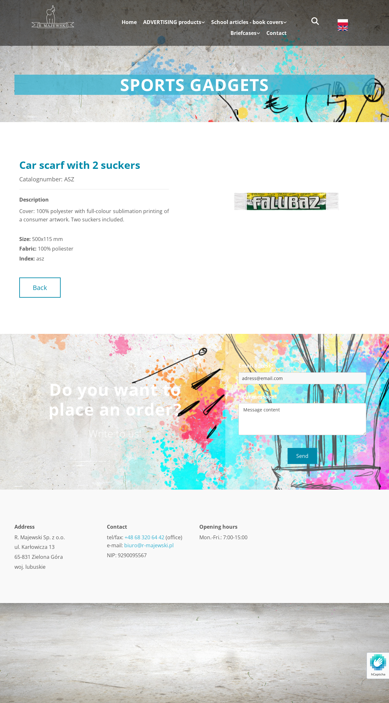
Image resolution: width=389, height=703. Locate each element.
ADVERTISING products (172, 22)
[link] (171, 24)
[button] (40, 287)
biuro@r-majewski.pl (149, 545)
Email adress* (256, 366)
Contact (276, 33)
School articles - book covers (247, 22)
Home (129, 22)
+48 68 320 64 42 (144, 537)
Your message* (257, 397)
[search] (315, 21)
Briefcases (243, 33)
